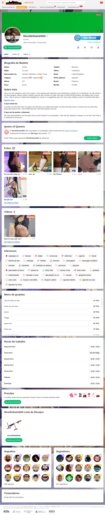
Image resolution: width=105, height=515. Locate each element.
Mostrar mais (9, 100)
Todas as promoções (47, 7)
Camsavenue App (74, 7)
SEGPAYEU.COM (55, 506)
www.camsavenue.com (30, 506)
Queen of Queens (71, 131)
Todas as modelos (8, 7)
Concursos (61, 7)
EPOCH (48, 506)
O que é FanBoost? (94, 42)
